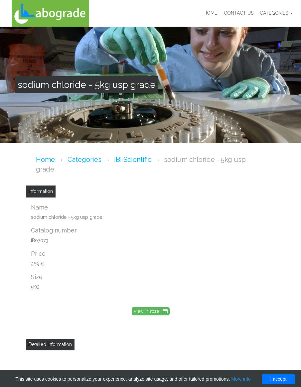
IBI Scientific (133, 160)
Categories (276, 13)
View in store (151, 311)
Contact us (238, 13)
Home (210, 13)
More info (240, 379)
